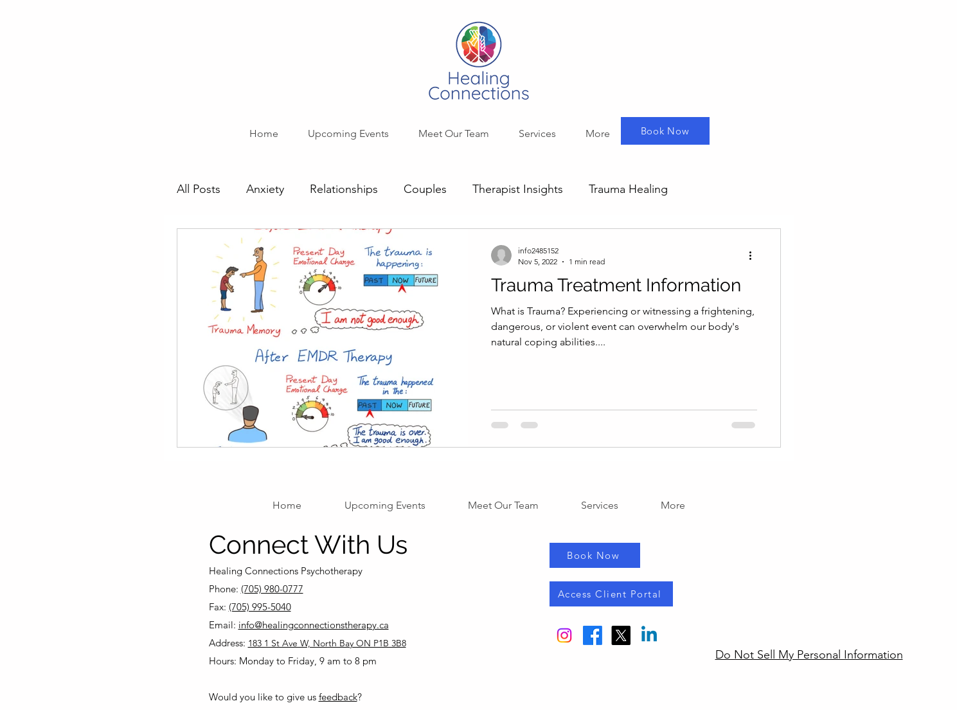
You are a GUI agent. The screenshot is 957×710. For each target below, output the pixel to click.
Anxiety (265, 189)
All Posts (198, 189)
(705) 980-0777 (272, 589)
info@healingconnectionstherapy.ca (313, 625)
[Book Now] (665, 131)
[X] (621, 635)
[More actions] (755, 255)
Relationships (344, 189)
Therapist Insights (517, 189)
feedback (338, 697)
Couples (425, 189)
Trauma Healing (628, 189)
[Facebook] (592, 635)
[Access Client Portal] (611, 593)
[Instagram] (564, 635)
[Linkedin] (649, 635)
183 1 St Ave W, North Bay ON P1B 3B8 (327, 643)
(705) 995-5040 (260, 607)
